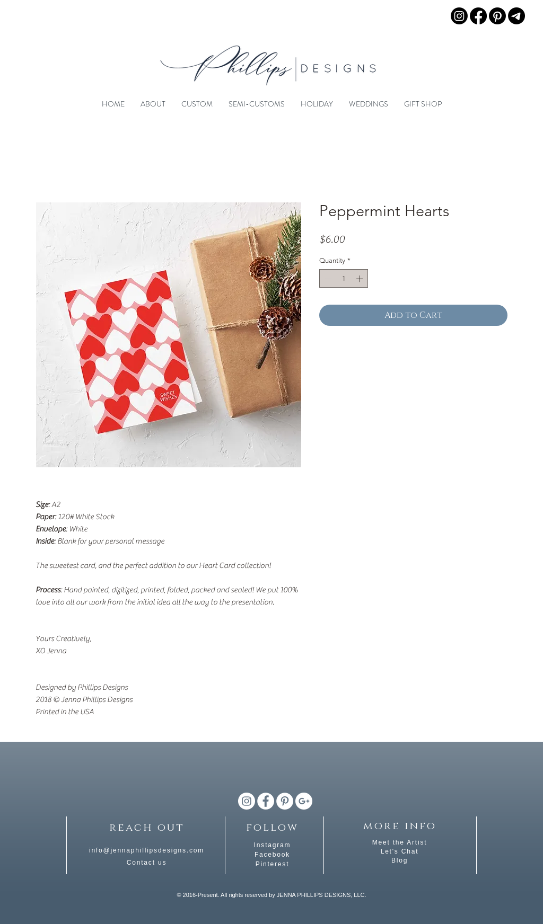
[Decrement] (327, 279)
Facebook (272, 854)
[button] (153, 104)
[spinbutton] (344, 279)
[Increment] (360, 279)
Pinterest (273, 864)
